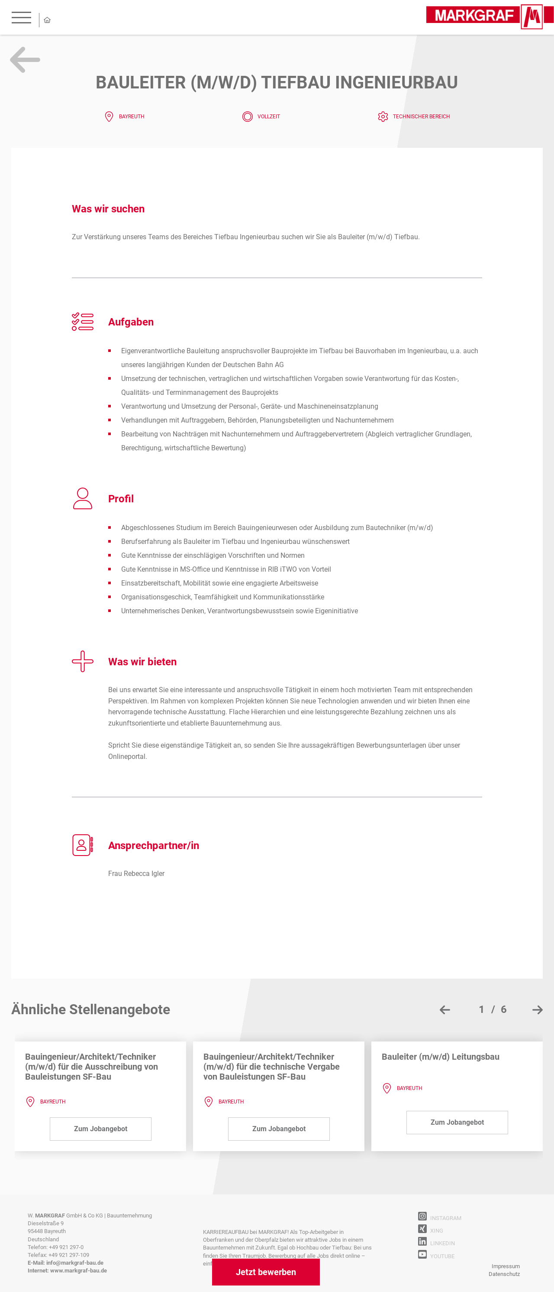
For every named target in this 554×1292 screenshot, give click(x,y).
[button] (489, 1009)
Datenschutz (504, 1274)
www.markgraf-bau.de (78, 1270)
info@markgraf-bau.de (74, 1262)
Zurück (25, 60)
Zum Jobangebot (100, 1129)
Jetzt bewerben (266, 1272)
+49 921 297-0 (66, 1247)
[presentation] (445, 1010)
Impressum (506, 1266)
